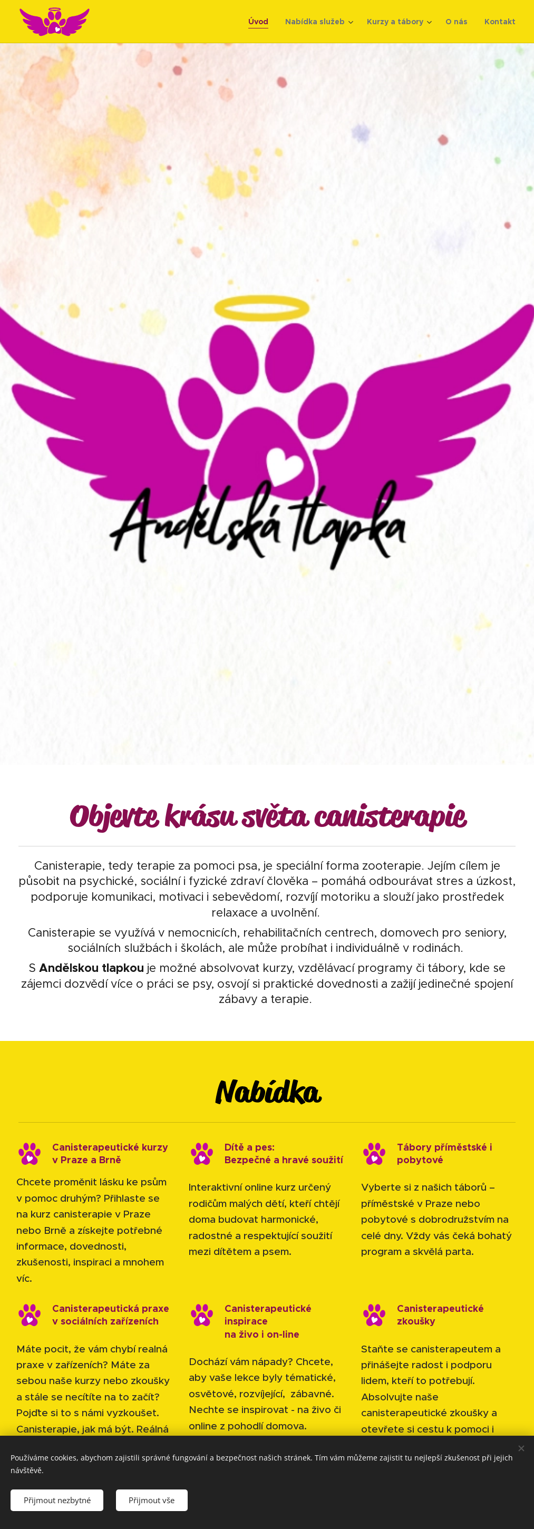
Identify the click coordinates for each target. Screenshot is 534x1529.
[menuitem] (261, 21)
